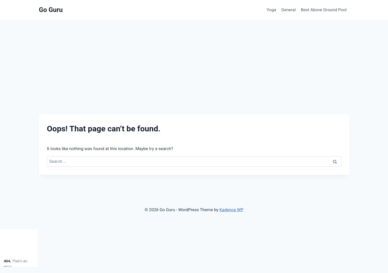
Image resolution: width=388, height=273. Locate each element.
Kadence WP (231, 209)
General (288, 9)
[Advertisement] (194, 57)
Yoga (271, 9)
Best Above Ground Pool (324, 9)
